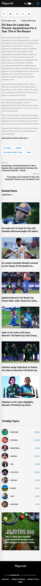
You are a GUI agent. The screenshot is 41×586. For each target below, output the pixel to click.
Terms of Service (18, 579)
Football (14, 440)
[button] (4, 13)
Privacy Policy (33, 579)
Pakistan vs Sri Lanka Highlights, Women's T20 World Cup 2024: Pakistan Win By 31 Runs (18, 405)
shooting (14, 504)
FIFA (11, 464)
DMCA (20, 582)
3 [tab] (13, 546)
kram (29, 152)
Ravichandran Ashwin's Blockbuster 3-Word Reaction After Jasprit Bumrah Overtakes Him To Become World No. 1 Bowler (20, 168)
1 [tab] (6, 546)
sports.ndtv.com (28, 21)
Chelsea (13, 480)
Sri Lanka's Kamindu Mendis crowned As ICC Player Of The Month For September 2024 (20, 266)
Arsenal (13, 456)
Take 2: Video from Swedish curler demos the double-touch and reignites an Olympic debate (20, 539)
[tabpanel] (20, 531)
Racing (13, 488)
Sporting (14, 432)
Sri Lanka (7, 148)
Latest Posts (7, 195)
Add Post (5, 579)
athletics (14, 472)
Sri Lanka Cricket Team (12, 152)
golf (12, 496)
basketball (15, 448)
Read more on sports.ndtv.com (15, 138)
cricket (19, 148)
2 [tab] (10, 546)
